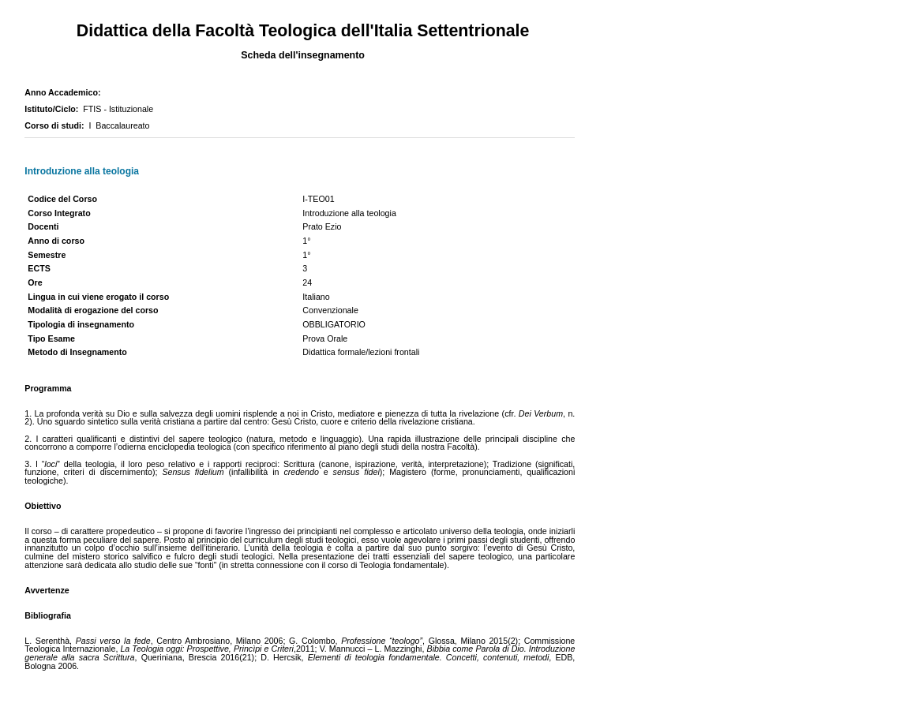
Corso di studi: (56, 125)
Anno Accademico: (64, 92)
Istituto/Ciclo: (53, 109)
